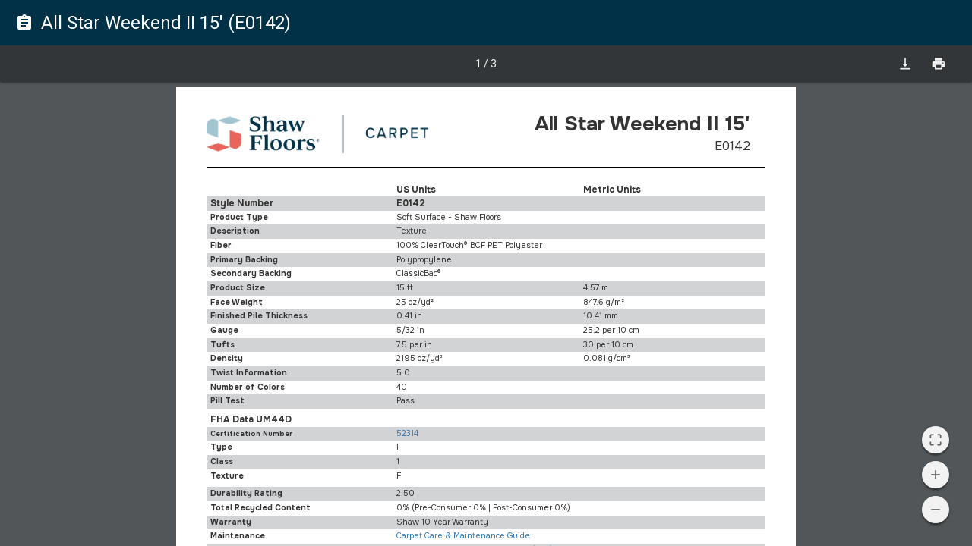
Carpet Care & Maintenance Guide (463, 536)
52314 (407, 433)
